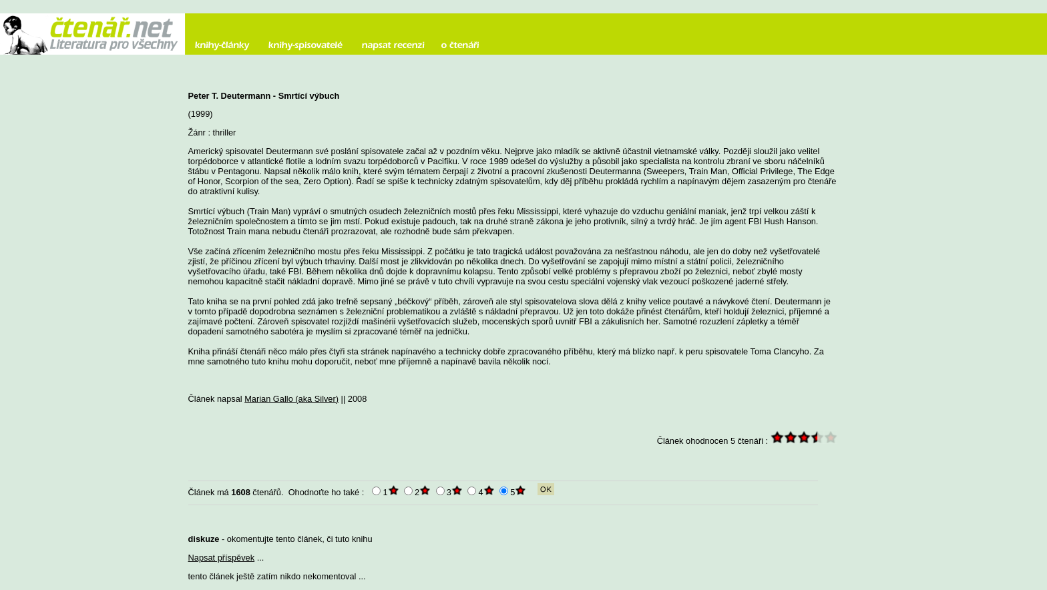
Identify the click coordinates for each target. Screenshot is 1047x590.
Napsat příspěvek (221, 558)
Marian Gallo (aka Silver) (291, 399)
